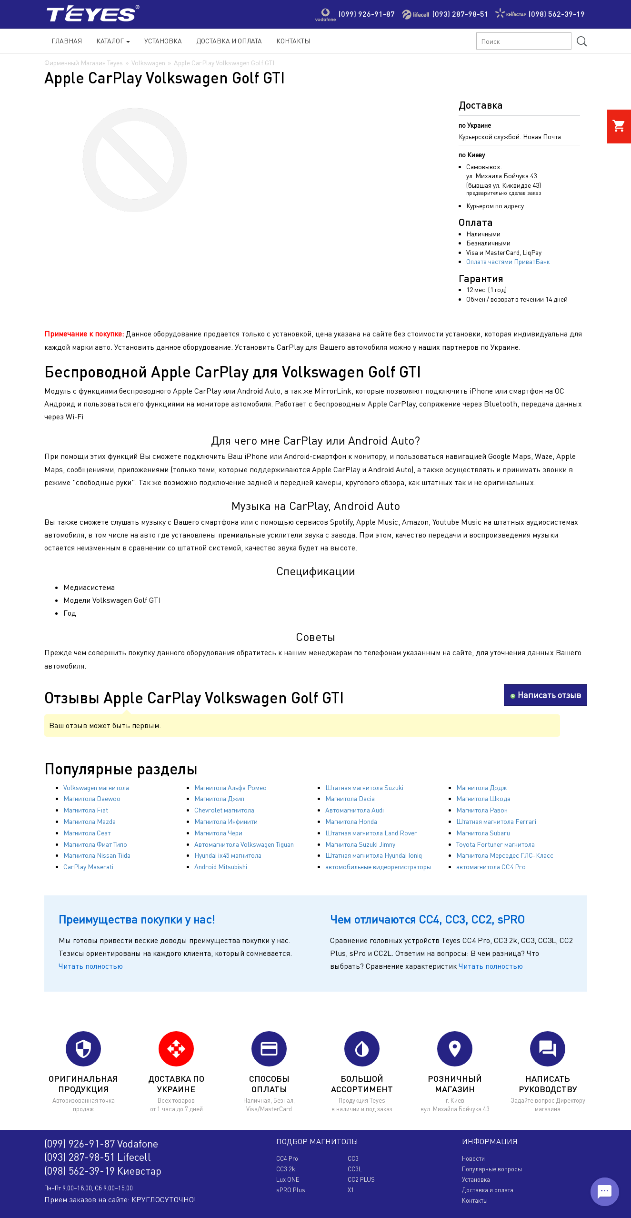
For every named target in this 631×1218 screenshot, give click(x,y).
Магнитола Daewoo (91, 798)
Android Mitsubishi (220, 867)
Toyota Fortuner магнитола (495, 844)
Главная (66, 41)
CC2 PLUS (361, 1179)
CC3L (355, 1169)
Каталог (113, 41)
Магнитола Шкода (483, 798)
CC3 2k (285, 1169)
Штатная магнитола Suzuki (364, 787)
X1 (351, 1190)
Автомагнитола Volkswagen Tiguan (244, 844)
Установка (163, 41)
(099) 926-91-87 (367, 13)
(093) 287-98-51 (460, 13)
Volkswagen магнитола (96, 787)
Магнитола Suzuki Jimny (360, 844)
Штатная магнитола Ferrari (496, 821)
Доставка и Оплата (229, 41)
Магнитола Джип (219, 798)
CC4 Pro (287, 1158)
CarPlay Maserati (88, 867)
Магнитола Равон (482, 810)
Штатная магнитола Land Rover (371, 833)
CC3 (353, 1158)
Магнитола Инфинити (226, 821)
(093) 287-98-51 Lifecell (97, 1156)
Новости (473, 1158)
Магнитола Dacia (350, 798)
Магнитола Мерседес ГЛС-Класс (504, 855)
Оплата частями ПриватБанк (508, 261)
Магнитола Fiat (85, 810)
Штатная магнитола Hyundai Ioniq (373, 855)
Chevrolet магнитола (224, 810)
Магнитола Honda (351, 821)
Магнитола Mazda (89, 821)
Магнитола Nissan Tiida (96, 855)
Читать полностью (91, 966)
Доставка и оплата (487, 1190)
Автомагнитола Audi (354, 810)
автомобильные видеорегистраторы (378, 867)
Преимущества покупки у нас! (137, 919)
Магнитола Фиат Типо (95, 844)
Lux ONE (287, 1179)
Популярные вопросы (492, 1169)
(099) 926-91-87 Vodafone (101, 1143)
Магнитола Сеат (86, 833)
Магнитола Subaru (483, 833)
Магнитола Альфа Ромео (230, 787)
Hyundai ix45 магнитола (227, 855)
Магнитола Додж (481, 787)
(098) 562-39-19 (557, 13)
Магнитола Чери (218, 833)
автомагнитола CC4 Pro (491, 867)
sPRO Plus (290, 1190)
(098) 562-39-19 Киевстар (102, 1170)
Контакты (293, 41)
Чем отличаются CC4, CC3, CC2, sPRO (427, 919)
